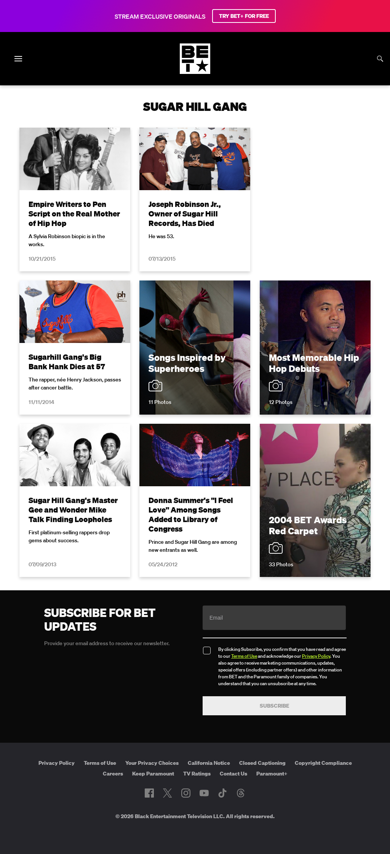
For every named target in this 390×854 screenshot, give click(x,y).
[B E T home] (195, 71)
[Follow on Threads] (240, 793)
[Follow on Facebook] (149, 793)
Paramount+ (272, 773)
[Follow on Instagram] (185, 793)
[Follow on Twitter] (167, 793)
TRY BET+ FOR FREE (244, 16)
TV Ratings (197, 773)
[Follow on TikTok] (222, 793)
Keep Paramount (153, 773)
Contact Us (233, 773)
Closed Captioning (262, 762)
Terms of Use (244, 656)
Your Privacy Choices (152, 762)
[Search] (380, 59)
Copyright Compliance (323, 762)
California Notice (209, 762)
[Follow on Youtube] (204, 793)
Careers (113, 773)
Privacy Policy (316, 656)
